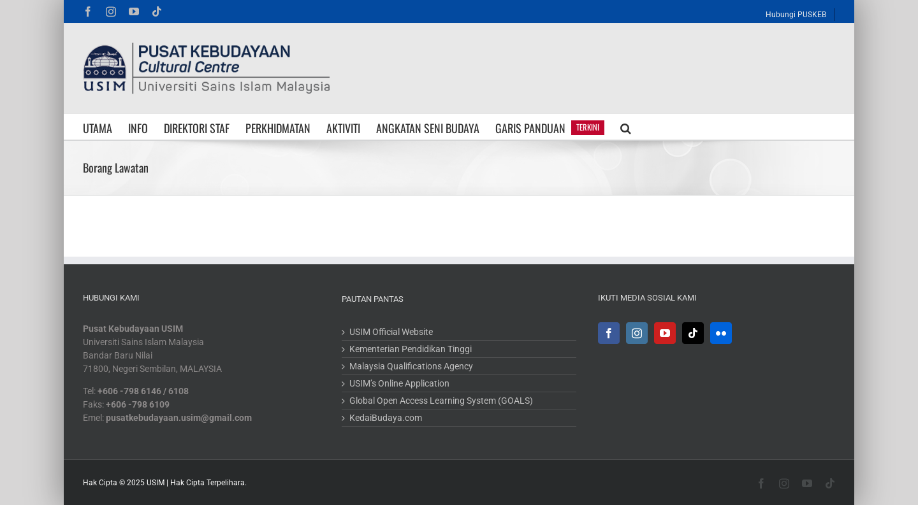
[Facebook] (609, 333)
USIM (155, 482)
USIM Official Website (391, 332)
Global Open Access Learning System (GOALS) (441, 400)
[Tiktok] (693, 333)
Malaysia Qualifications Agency (411, 366)
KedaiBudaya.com (385, 418)
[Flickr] (721, 333)
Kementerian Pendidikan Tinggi (410, 349)
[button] (625, 126)
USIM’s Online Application (399, 383)
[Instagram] (637, 333)
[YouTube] (665, 333)
